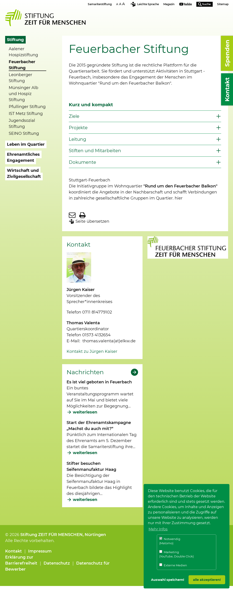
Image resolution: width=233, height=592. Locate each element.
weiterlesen (85, 412)
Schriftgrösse (121, 4)
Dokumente (82, 162)
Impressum (40, 551)
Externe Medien (173, 565)
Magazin (168, 4)
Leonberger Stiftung (20, 77)
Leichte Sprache (148, 4)
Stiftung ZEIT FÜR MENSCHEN (51, 534)
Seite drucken (82, 215)
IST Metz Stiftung (26, 113)
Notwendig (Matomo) (169, 541)
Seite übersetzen (92, 221)
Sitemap (223, 4)
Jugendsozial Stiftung (22, 123)
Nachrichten (85, 372)
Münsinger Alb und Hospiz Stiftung (23, 93)
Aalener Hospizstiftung (23, 51)
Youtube (185, 4)
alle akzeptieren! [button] (207, 580)
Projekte (78, 127)
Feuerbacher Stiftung (22, 64)
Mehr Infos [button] (158, 529)
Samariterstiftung (100, 4)
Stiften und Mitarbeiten (95, 150)
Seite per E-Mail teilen (72, 215)
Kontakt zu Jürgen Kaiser (92, 351)
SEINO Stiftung (24, 133)
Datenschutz (57, 563)
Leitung (77, 139)
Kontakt (13, 551)
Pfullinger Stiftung (27, 106)
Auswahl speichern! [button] (167, 580)
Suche (206, 4)
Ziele (74, 116)
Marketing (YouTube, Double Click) (176, 554)
